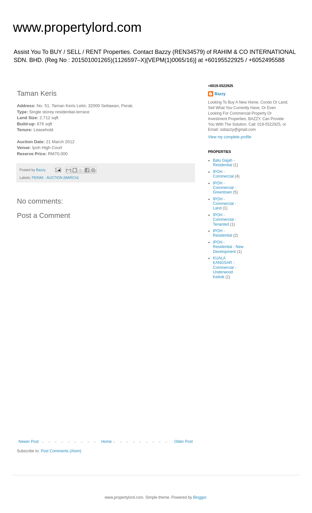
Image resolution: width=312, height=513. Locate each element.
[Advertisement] (105, 398)
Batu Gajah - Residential (224, 162)
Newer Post (29, 441)
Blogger (199, 497)
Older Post (183, 441)
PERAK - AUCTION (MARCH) (55, 178)
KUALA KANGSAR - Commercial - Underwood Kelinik (224, 267)
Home (106, 441)
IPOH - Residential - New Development (228, 247)
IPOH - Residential (222, 233)
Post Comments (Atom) (61, 451)
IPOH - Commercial (223, 174)
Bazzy (220, 94)
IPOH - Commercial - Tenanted (224, 220)
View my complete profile (229, 137)
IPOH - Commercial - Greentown (224, 188)
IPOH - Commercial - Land (224, 204)
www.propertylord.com (77, 27)
